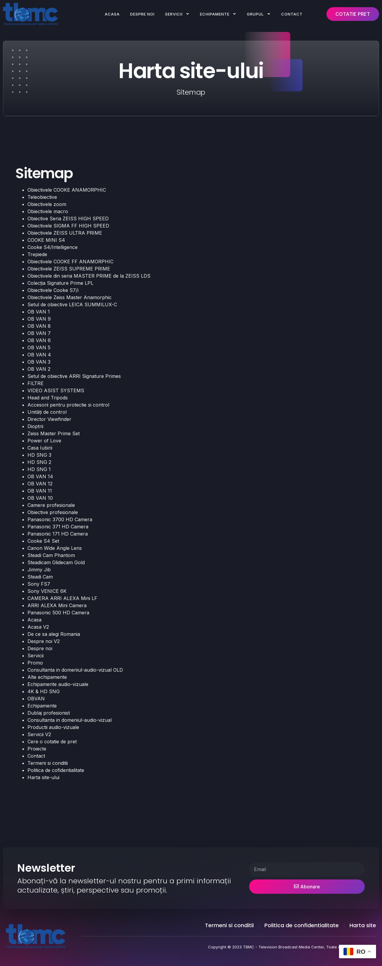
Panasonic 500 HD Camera (58, 613)
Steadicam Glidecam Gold (56, 562)
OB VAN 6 (39, 340)
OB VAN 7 (39, 333)
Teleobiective (42, 197)
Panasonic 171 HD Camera (57, 534)
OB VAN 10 (40, 498)
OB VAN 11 (39, 491)
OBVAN (36, 699)
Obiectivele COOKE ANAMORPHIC (66, 190)
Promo (35, 663)
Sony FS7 (38, 584)
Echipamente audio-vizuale (57, 684)
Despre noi (142, 14)
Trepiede (37, 254)
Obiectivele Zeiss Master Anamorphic (69, 297)
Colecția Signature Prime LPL (60, 283)
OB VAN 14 (40, 476)
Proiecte (36, 749)
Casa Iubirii (39, 448)
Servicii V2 (39, 734)
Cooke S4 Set (43, 541)
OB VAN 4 (39, 355)
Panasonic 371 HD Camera (57, 527)
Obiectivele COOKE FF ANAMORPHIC (70, 261)
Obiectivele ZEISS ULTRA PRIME (64, 233)
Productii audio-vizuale (53, 727)
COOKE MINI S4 (46, 240)
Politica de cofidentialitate (55, 770)
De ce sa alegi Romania (53, 634)
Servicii (177, 14)
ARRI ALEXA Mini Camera (57, 605)
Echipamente (218, 14)
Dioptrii (35, 426)
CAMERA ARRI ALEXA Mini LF (62, 598)
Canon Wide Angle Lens (54, 548)
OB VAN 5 (38, 347)
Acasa (112, 14)
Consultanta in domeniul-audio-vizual (69, 720)
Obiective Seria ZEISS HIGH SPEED (68, 218)
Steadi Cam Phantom (51, 555)
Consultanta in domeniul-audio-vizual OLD (75, 670)
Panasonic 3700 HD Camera (59, 519)
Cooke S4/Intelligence (52, 247)
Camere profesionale (51, 505)
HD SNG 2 (39, 462)
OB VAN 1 (38, 312)
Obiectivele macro (47, 211)
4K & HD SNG (43, 691)
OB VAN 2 (38, 369)
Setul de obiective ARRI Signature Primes (74, 376)
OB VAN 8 (39, 326)
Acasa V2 (38, 627)
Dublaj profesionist (48, 713)
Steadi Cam (40, 577)
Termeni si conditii (47, 763)
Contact (292, 14)
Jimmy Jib (39, 570)
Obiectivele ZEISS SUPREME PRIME (68, 269)
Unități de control (47, 412)
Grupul (259, 14)
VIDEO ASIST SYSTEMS (55, 390)
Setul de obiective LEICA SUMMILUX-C (72, 304)
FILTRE (35, 383)
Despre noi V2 (43, 641)
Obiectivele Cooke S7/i (52, 290)
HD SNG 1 (39, 469)
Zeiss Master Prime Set (53, 433)
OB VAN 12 (40, 484)
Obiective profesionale (52, 512)
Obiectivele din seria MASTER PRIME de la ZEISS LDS (88, 276)
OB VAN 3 (38, 362)
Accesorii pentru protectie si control (68, 405)
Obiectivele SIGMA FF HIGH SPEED (68, 226)
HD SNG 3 (39, 455)
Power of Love (44, 441)
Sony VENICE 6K (47, 591)
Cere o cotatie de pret (52, 742)
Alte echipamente (47, 677)
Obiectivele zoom (46, 204)
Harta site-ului (43, 777)
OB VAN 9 (39, 319)
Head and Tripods (47, 398)
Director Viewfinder (49, 419)
